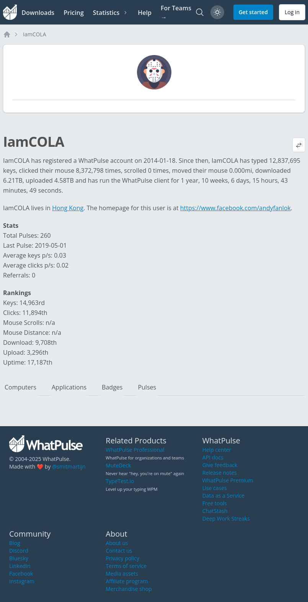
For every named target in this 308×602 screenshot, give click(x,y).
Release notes (219, 472)
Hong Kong (67, 208)
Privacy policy (122, 558)
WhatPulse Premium (227, 480)
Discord (18, 550)
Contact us (119, 550)
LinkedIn (20, 566)
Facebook (21, 573)
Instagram (21, 581)
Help (145, 12)
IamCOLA (34, 34)
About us (117, 543)
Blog (14, 543)
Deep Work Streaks (226, 518)
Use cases (214, 488)
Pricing (74, 12)
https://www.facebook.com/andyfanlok (235, 208)
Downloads (37, 12)
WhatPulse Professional (135, 449)
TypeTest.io (120, 481)
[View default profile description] (299, 145)
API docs (212, 457)
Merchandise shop (129, 588)
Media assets (122, 573)
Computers (20, 387)
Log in (292, 12)
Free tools (214, 503)
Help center (216, 449)
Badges (112, 387)
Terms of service (126, 566)
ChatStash (215, 510)
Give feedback (220, 465)
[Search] (199, 12)
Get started (253, 12)
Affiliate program (127, 581)
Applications (69, 387)
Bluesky (18, 558)
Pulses (147, 387)
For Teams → (176, 12)
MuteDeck (118, 465)
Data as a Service (223, 495)
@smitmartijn (69, 466)
